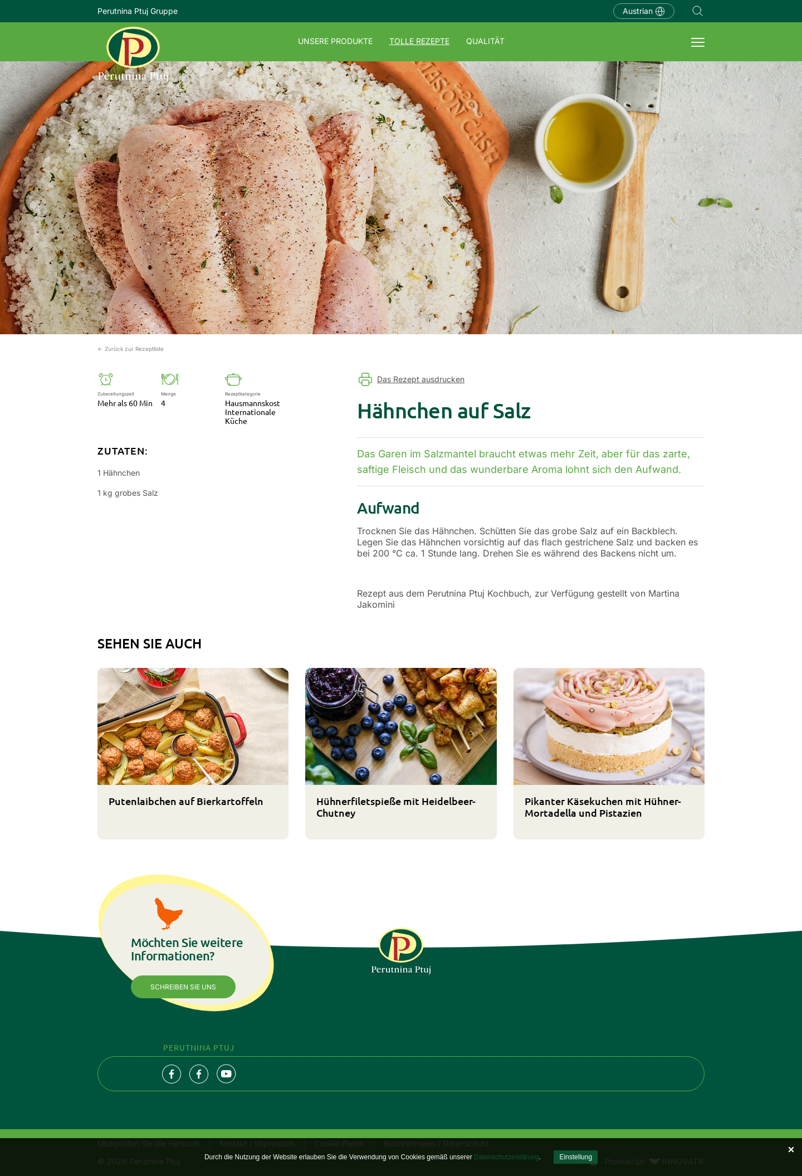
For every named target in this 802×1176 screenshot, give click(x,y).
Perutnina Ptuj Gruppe (137, 11)
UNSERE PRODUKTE (335, 41)
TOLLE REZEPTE (419, 41)
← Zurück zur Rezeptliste (130, 348)
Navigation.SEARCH (698, 11)
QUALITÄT (485, 41)
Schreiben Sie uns (183, 987)
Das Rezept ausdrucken (420, 379)
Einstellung (575, 1157)
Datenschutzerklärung (506, 1157)
